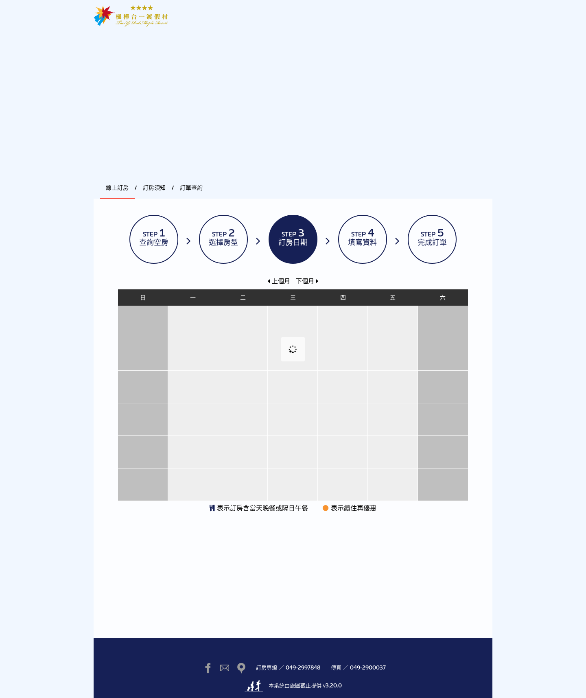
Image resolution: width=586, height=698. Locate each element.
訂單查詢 (191, 187)
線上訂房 (117, 187)
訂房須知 (154, 187)
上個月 (279, 281)
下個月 (307, 281)
